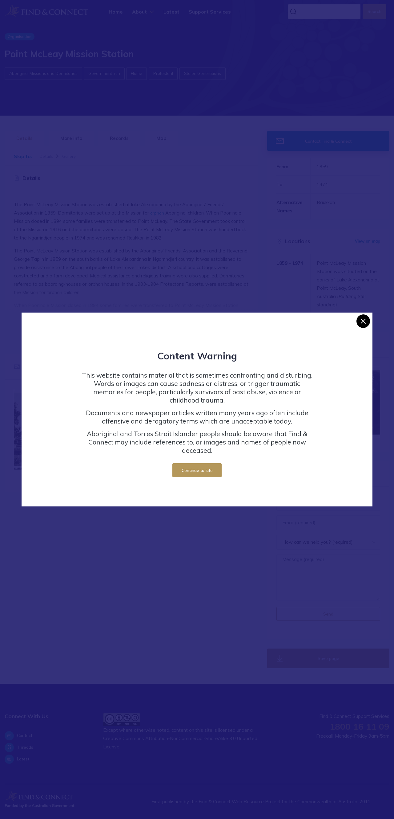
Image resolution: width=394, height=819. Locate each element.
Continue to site (197, 470)
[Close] (363, 321)
